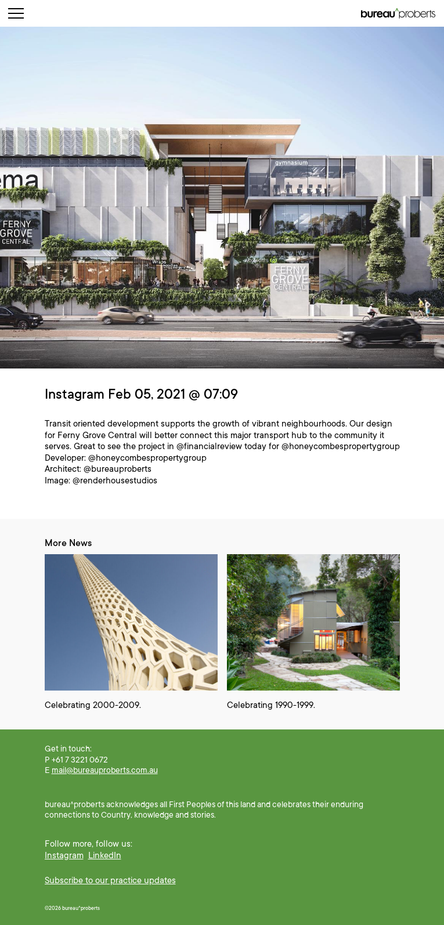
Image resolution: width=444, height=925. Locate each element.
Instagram (64, 855)
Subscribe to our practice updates (110, 880)
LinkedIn (104, 855)
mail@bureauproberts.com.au (105, 770)
